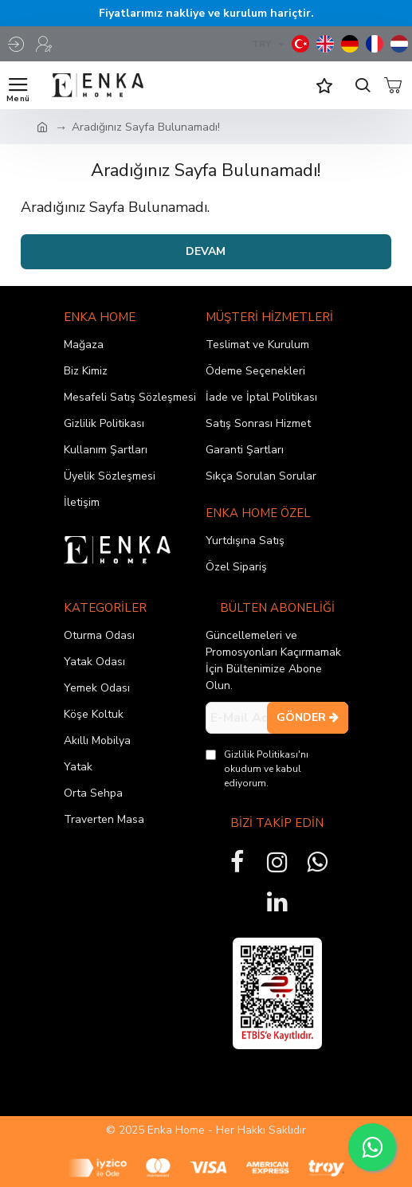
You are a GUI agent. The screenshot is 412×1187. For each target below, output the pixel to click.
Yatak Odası (94, 661)
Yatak (78, 766)
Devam (206, 251)
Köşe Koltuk (94, 714)
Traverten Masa (104, 819)
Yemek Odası (97, 687)
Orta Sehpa (93, 793)
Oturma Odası (99, 635)
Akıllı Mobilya (97, 740)
